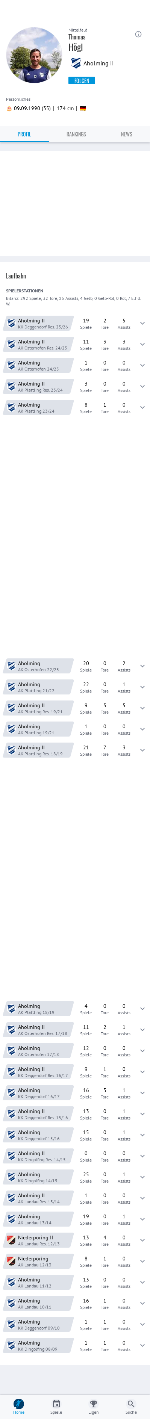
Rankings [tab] (76, 134)
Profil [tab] (24, 134)
